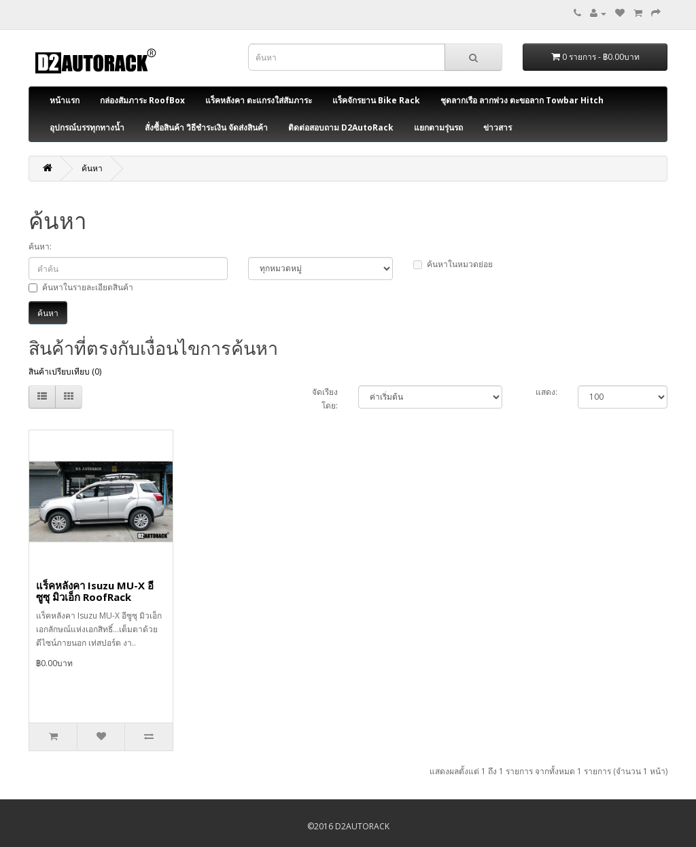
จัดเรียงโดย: (325, 398)
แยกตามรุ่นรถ (438, 127)
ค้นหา (92, 168)
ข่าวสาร (497, 127)
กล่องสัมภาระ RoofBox (142, 100)
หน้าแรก (65, 100)
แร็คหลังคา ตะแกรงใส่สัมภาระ (258, 100)
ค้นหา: (40, 246)
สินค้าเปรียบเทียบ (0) (65, 371)
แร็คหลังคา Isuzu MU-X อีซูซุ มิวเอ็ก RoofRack (95, 591)
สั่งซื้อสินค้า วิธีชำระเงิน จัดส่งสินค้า (206, 127)
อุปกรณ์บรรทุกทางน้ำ (87, 127)
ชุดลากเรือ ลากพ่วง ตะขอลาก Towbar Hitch (522, 100)
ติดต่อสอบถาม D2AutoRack (341, 127)
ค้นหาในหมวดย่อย (453, 264)
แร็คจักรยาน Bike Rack (376, 100)
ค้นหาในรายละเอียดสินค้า (81, 287)
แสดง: (546, 392)
